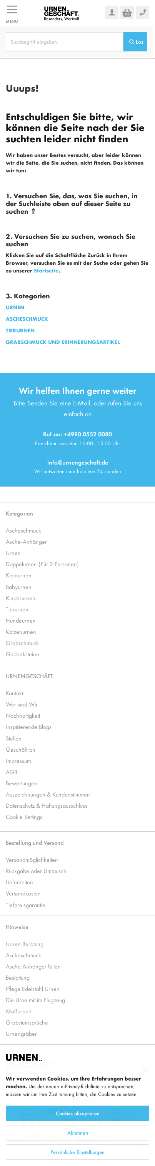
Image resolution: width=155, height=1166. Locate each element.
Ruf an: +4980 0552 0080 (77, 434)
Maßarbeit (18, 1011)
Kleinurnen (19, 575)
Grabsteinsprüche (27, 1022)
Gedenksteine (22, 654)
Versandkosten (23, 893)
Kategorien (19, 513)
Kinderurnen (20, 598)
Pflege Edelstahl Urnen (33, 988)
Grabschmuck (22, 642)
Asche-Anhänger (26, 541)
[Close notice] (145, 1090)
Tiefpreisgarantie (25, 904)
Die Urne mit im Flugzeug (35, 1000)
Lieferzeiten (19, 882)
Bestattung (18, 977)
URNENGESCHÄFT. (30, 676)
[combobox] (64, 41)
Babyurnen (19, 586)
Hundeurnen (21, 620)
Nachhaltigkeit (23, 715)
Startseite (46, 270)
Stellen (14, 738)
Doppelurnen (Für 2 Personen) (42, 564)
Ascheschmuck (23, 530)
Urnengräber (21, 1033)
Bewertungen (21, 783)
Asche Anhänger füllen (33, 966)
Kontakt (14, 693)
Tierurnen (17, 609)
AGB (11, 772)
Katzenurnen (21, 631)
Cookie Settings (24, 816)
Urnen (13, 552)
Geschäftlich (20, 749)
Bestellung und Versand (34, 842)
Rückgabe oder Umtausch (36, 870)
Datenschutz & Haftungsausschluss (46, 805)
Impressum (18, 760)
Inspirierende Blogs (29, 726)
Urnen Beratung (24, 944)
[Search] (135, 41)
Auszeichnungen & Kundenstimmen (48, 794)
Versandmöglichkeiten (32, 859)
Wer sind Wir (22, 704)
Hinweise (17, 927)
